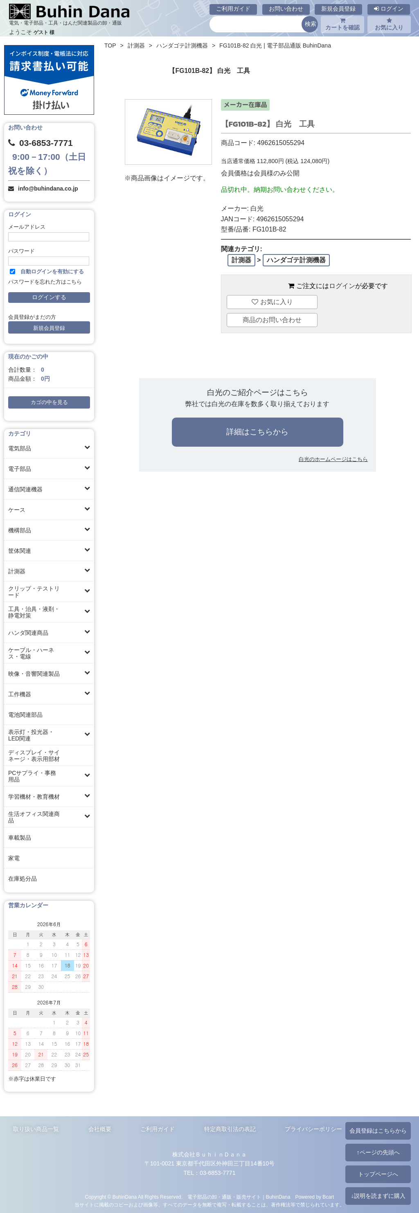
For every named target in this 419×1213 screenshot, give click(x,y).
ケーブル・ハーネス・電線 (31, 653)
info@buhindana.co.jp (48, 188)
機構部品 (19, 530)
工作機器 (19, 694)
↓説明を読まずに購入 (378, 1196)
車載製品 (19, 837)
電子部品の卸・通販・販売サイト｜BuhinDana (238, 1197)
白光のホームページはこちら (333, 459)
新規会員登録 (338, 8)
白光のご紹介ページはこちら (257, 392)
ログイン (388, 8)
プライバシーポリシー (313, 1129)
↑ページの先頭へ (377, 1152)
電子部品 (19, 469)
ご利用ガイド (233, 8)
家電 (14, 858)
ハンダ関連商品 (28, 632)
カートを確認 (342, 24)
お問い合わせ (286, 8)
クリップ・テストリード (34, 591)
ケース (16, 510)
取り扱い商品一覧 (36, 1129)
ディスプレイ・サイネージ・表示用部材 (34, 755)
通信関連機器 (25, 489)
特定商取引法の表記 (230, 1129)
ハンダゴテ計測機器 (182, 45)
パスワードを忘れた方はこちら (45, 282)
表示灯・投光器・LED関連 (31, 735)
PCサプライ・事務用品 (32, 776)
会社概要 (99, 1129)
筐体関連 (19, 550)
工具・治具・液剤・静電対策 (34, 612)
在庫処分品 (22, 878)
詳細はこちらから (257, 431)
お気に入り (389, 24)
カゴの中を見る (49, 402)
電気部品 (19, 448)
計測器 (16, 571)
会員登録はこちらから (378, 1130)
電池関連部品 (25, 714)
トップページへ (378, 1174)
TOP (110, 45)
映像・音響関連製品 (34, 673)
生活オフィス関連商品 (34, 817)
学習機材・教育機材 (34, 796)
